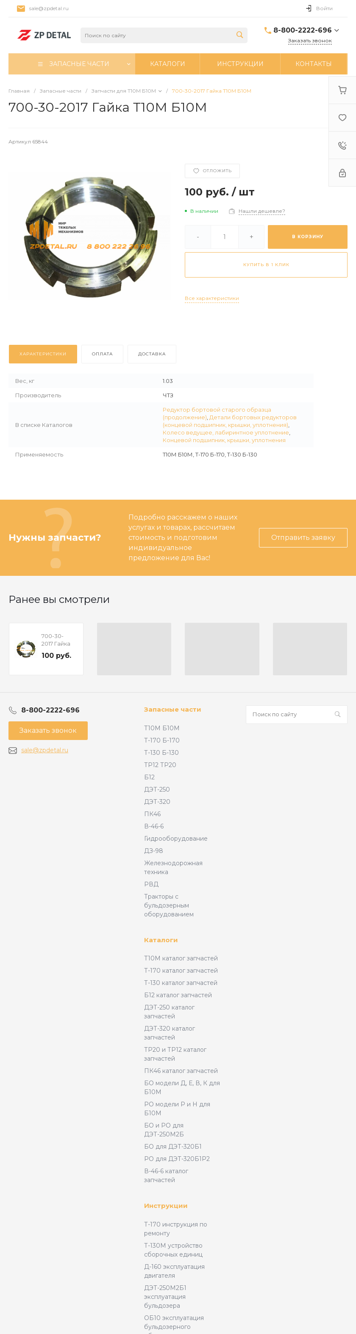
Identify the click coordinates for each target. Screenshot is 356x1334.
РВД (151, 884)
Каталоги (161, 940)
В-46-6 (154, 826)
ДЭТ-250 (157, 789)
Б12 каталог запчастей (178, 995)
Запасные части (172, 709)
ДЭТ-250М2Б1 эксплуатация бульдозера (165, 1296)
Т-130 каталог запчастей (180, 983)
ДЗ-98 (153, 851)
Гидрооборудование (176, 838)
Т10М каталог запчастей (181, 958)
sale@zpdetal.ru (49, 8)
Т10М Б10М (162, 728)
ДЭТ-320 (157, 802)
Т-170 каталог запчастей (181, 970)
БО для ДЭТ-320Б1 (173, 1146)
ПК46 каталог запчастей (181, 1071)
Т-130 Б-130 (161, 752)
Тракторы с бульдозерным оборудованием (169, 905)
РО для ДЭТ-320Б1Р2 (177, 1159)
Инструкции (166, 1206)
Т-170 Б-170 (162, 740)
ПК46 (152, 814)
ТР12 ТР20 (160, 765)
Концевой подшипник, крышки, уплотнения (224, 440)
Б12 (149, 777)
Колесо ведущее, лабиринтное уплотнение (226, 432)
